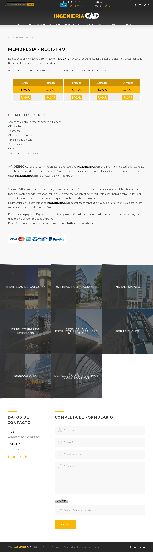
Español (97, 5)
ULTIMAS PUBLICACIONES (45, 24)
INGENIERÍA (71, 24)
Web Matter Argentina (94, 547)
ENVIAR (65, 524)
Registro (79, 5)
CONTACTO (129, 24)
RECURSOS (112, 24)
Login (71, 5)
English (106, 5)
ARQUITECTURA (92, 24)
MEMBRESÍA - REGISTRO (24, 37)
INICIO (21, 24)
